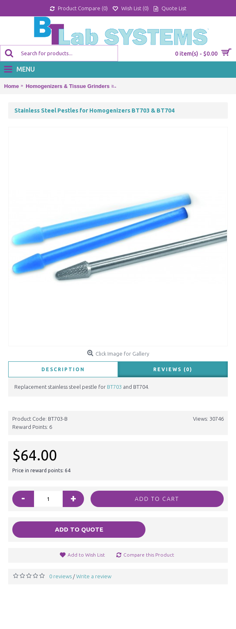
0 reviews (60, 576)
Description (63, 369)
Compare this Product (148, 554)
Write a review (93, 576)
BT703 (114, 387)
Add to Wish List (86, 554)
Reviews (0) (173, 369)
